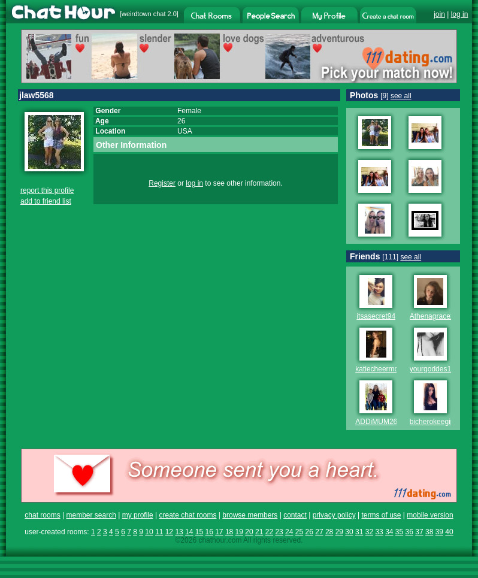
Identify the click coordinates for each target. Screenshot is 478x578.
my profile (137, 515)
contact (295, 515)
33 (379, 532)
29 (339, 532)
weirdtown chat (143, 13)
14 (189, 532)
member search (91, 515)
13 (179, 532)
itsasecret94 (375, 316)
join (439, 14)
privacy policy (334, 515)
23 (279, 532)
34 (389, 532)
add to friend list (45, 201)
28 (329, 532)
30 (349, 532)
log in (459, 14)
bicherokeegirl (432, 421)
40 (449, 532)
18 (229, 532)
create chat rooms (187, 515)
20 (249, 532)
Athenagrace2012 (438, 316)
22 (269, 532)
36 (409, 532)
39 (439, 532)
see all (401, 96)
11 (159, 532)
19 (239, 532)
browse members (249, 515)
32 (369, 532)
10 (149, 532)
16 (209, 532)
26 (309, 532)
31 (359, 532)
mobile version (430, 515)
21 (259, 532)
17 (219, 532)
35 (399, 532)
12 (169, 532)
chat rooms (42, 515)
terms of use (381, 515)
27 (319, 532)
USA (184, 131)
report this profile (47, 190)
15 (199, 532)
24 (289, 532)
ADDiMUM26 (376, 421)
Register (162, 183)
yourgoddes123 (434, 369)
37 (419, 532)
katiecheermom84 (383, 369)
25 (299, 532)
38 (429, 532)
